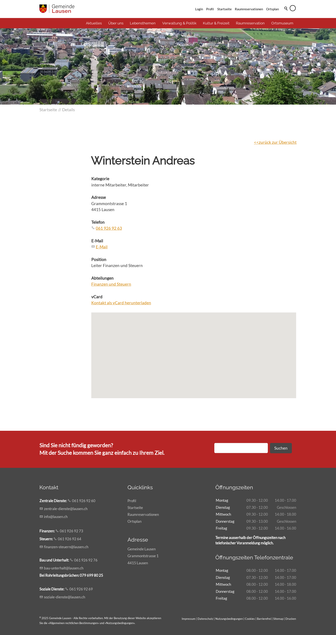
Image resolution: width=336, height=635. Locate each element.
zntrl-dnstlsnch (65, 508)
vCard (96, 296)
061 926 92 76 (86, 560)
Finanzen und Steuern (111, 284)
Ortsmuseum (282, 23)
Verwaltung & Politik (179, 23)
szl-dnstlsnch (64, 597)
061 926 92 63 (109, 228)
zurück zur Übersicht (278, 142)
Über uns (115, 23)
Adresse (98, 197)
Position (98, 259)
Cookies (250, 618)
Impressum (188, 618)
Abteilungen (102, 278)
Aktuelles (94, 23)
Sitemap (278, 618)
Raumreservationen (249, 9)
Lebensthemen (143, 23)
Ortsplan (272, 9)
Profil (210, 9)
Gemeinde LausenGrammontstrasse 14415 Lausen (143, 556)
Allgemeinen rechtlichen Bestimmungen (73, 623)
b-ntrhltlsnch (63, 568)
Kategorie (100, 178)
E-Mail (97, 240)
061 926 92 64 (69, 539)
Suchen (281, 448)
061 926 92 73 (71, 531)
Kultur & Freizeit (216, 23)
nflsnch (56, 516)
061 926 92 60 (83, 500)
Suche (286, 14)
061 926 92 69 (81, 589)
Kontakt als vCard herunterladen (121, 302)
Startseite (224, 9)
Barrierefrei (264, 618)
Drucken (290, 618)
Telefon (98, 222)
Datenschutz (205, 618)
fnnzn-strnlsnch (66, 547)
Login (199, 9)
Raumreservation (250, 23)
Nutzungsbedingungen (120, 623)
